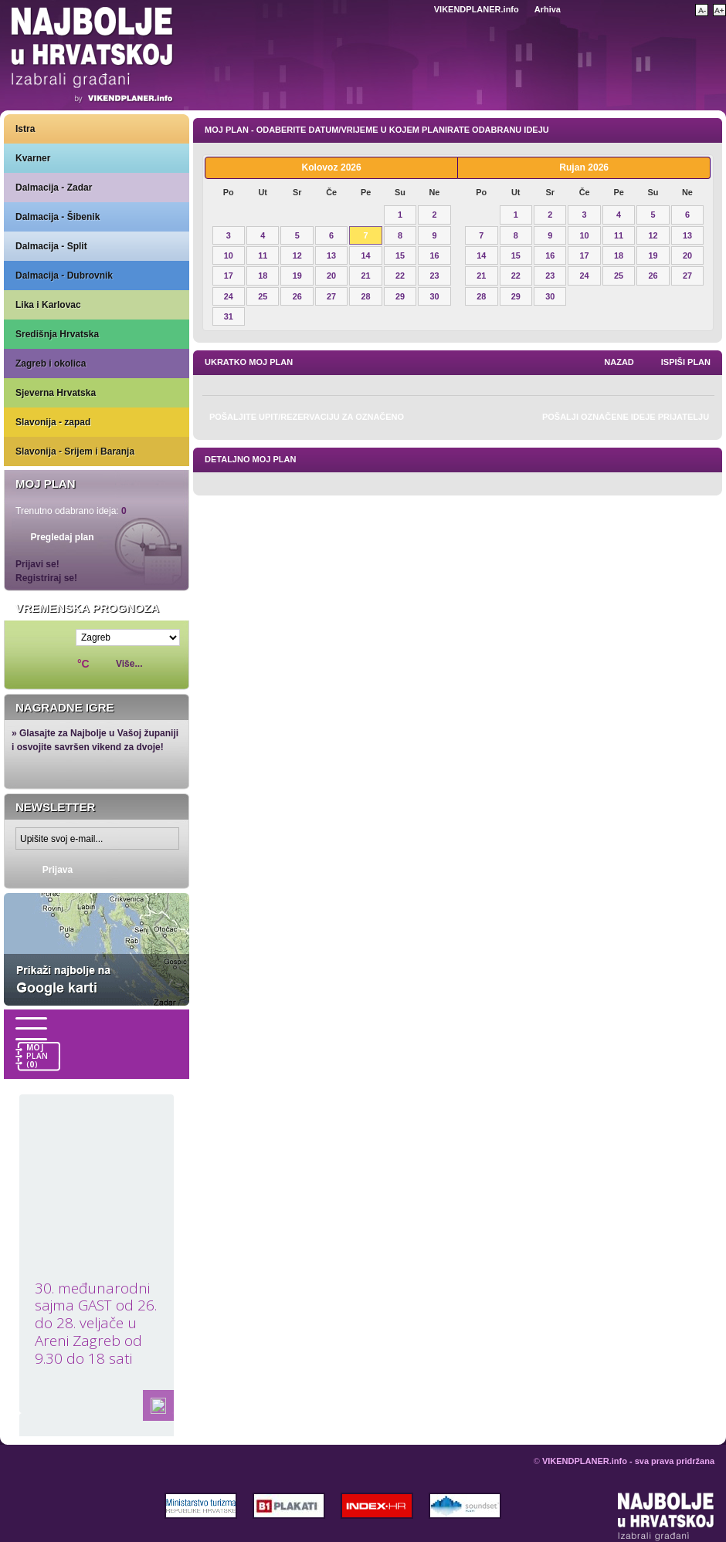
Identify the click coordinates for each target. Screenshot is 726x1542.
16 (434, 255)
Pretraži (676, 8)
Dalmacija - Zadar (53, 187)
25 (262, 296)
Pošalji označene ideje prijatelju (625, 416)
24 (228, 296)
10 (228, 255)
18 (262, 275)
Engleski (416, 9)
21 (366, 275)
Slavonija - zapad (52, 422)
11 (262, 255)
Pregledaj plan (61, 537)
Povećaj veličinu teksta (719, 10)
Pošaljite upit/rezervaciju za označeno (306, 416)
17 (228, 275)
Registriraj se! (46, 578)
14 (366, 255)
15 (400, 255)
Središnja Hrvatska (57, 334)
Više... (129, 663)
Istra (25, 128)
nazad (619, 362)
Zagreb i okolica (50, 363)
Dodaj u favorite (616, 8)
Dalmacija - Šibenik (57, 216)
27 (331, 296)
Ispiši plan (686, 362)
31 (228, 316)
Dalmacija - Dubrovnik (64, 275)
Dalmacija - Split (51, 246)
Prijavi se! (37, 564)
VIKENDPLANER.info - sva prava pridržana (628, 1461)
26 (297, 296)
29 (400, 296)
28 (366, 296)
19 (297, 275)
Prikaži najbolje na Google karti (96, 949)
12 (297, 255)
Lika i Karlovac (48, 304)
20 (331, 275)
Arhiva (547, 9)
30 (434, 296)
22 (400, 275)
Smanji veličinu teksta (701, 10)
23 (434, 275)
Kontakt (587, 8)
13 (331, 255)
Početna (644, 8)
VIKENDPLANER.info (476, 9)
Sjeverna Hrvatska (55, 392)
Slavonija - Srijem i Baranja (74, 451)
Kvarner (32, 158)
